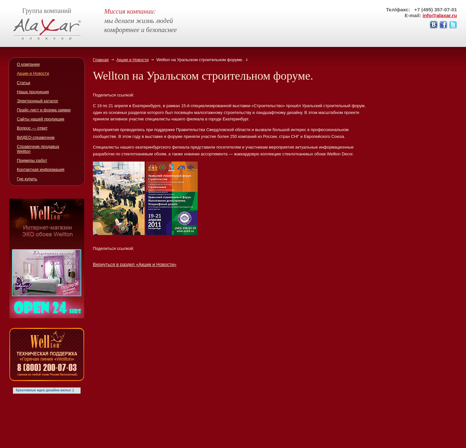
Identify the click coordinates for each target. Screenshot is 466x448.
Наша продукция (33, 91)
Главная (101, 59)
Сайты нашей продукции (40, 119)
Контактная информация (40, 169)
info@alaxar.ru (440, 15)
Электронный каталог (37, 100)
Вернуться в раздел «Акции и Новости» (134, 264)
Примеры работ (32, 160)
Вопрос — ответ (32, 128)
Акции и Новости (132, 59)
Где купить (27, 178)
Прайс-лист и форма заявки (44, 109)
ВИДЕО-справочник (36, 137)
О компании (28, 64)
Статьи (23, 82)
